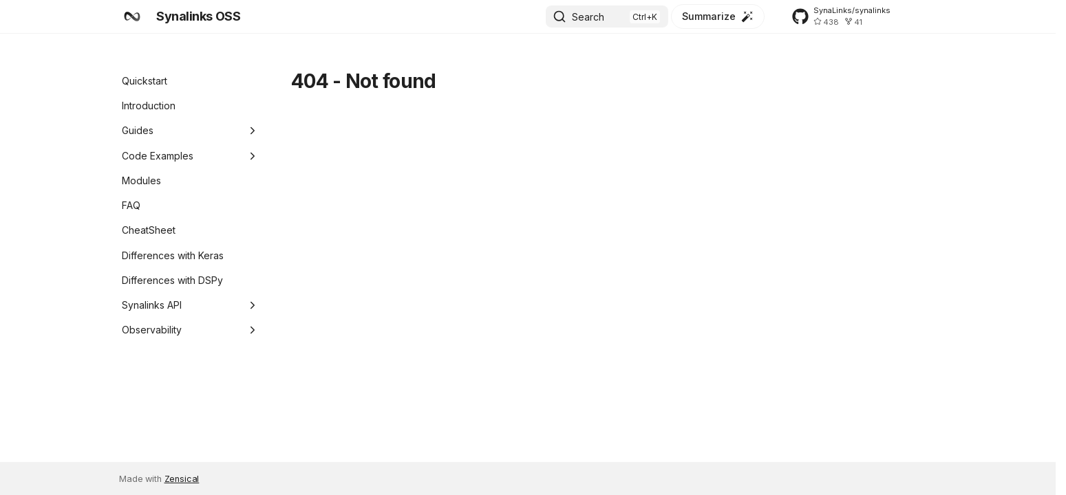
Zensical (182, 479)
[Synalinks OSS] (132, 16)
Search (588, 17)
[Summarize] (718, 16)
